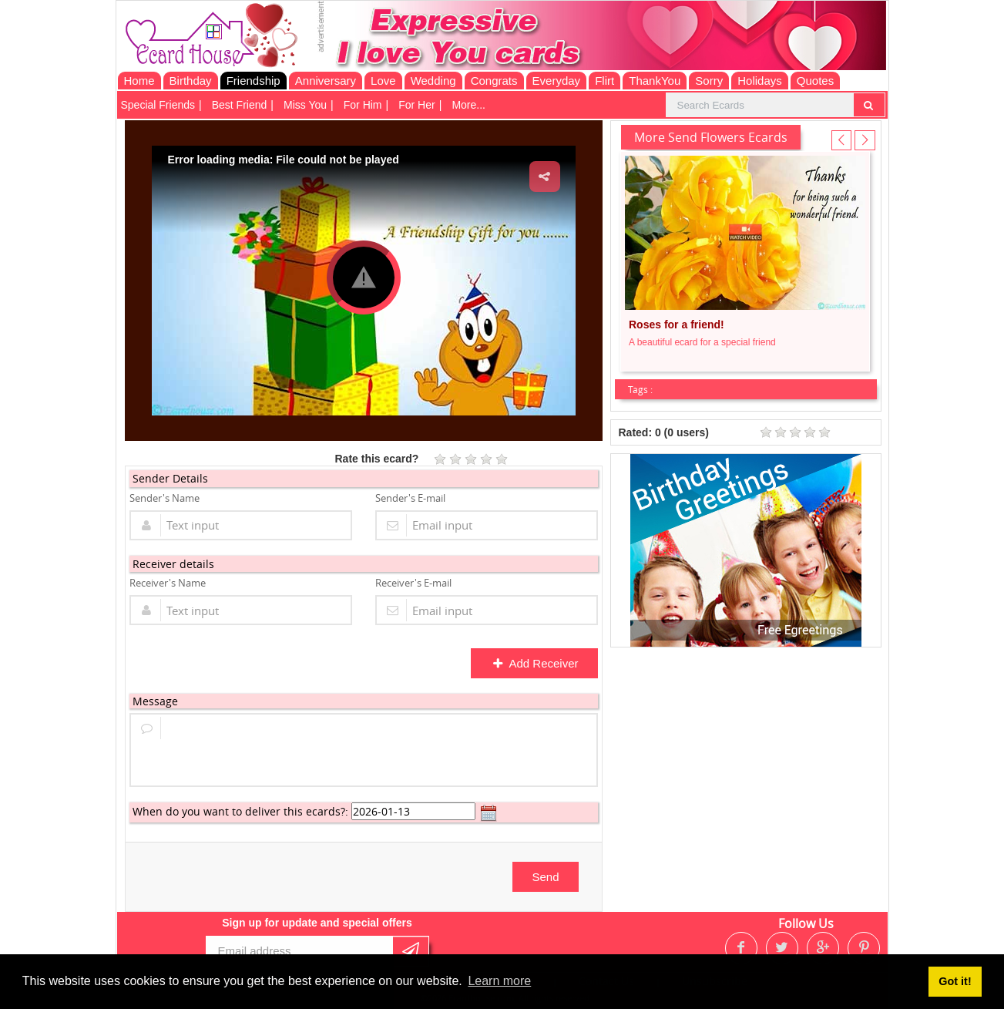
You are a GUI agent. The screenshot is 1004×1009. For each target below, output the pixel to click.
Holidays (759, 80)
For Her (416, 105)
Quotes (815, 80)
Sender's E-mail (410, 498)
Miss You (305, 105)
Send (545, 876)
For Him (363, 105)
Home (139, 80)
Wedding (433, 80)
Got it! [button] (955, 981)
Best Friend (239, 105)
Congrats (494, 80)
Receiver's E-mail (413, 583)
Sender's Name (164, 498)
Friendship (253, 80)
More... (468, 105)
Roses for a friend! (676, 324)
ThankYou (654, 80)
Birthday (191, 80)
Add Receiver (535, 663)
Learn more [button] (499, 980)
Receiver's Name (167, 583)
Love (383, 80)
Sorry (709, 80)
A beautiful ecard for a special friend (702, 342)
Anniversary (325, 80)
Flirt (604, 80)
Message (155, 701)
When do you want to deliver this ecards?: (240, 811)
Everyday (556, 80)
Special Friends (158, 105)
